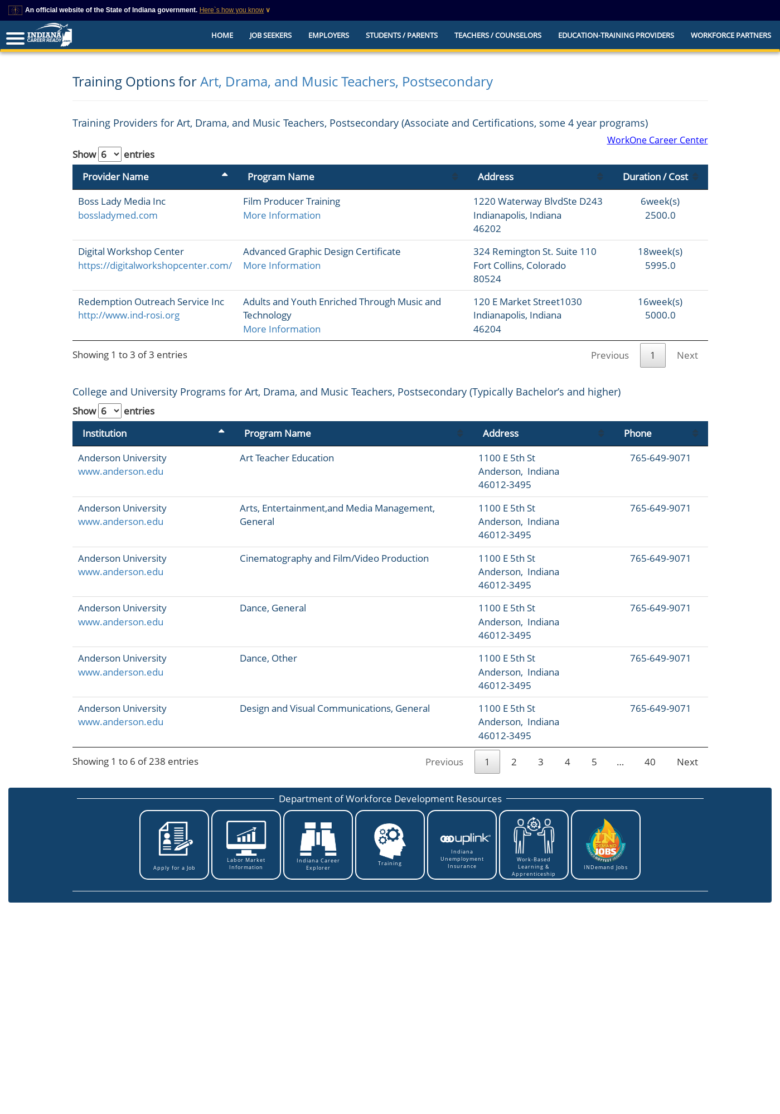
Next (687, 355)
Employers (328, 35)
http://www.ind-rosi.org (129, 314)
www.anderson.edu (120, 471)
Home (222, 35)
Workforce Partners (731, 35)
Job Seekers (271, 35)
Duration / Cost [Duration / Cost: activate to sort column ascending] (655, 176)
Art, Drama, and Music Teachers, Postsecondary (346, 81)
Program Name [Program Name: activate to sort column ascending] (281, 176)
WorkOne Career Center (657, 140)
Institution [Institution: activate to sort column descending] (105, 433)
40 (650, 761)
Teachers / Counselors (497, 35)
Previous (610, 355)
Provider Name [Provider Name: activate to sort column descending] (116, 176)
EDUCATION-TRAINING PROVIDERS (616, 35)
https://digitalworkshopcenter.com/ (155, 265)
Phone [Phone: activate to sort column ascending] (638, 433)
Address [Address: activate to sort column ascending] (495, 176)
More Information (282, 215)
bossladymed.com (118, 215)
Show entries (113, 154)
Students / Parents (402, 35)
